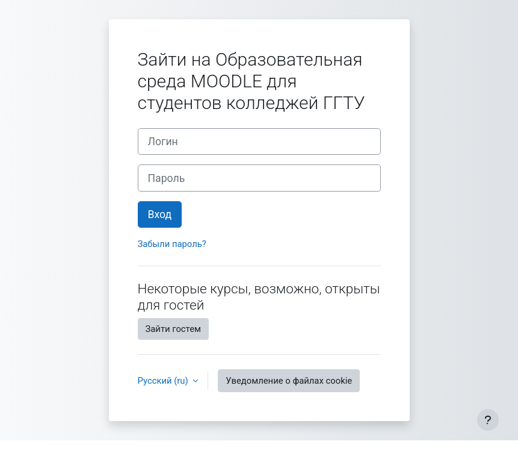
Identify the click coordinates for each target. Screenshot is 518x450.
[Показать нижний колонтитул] (488, 420)
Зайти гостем (174, 328)
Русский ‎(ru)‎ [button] (164, 380)
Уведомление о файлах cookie (289, 380)
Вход (160, 214)
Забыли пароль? (172, 244)
